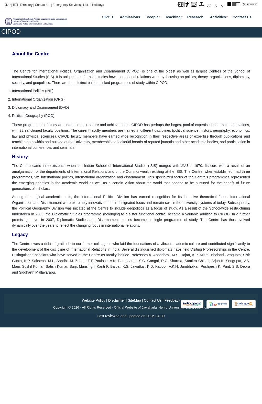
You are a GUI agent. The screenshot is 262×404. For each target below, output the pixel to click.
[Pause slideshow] (251, 91)
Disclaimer (116, 377)
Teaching (172, 17)
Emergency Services (66, 5)
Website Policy (93, 377)
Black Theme (229, 4)
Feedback (172, 377)
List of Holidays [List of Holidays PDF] (93, 5)
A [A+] (209, 5)
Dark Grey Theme (234, 4)
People (152, 17)
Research (195, 17)
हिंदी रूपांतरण (249, 4)
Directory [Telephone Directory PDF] (26, 5)
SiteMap (134, 377)
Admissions (130, 17)
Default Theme (238, 4)
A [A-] (222, 5)
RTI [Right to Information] (15, 5)
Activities (218, 17)
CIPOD (107, 17)
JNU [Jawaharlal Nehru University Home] (7, 5)
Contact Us (42, 5)
